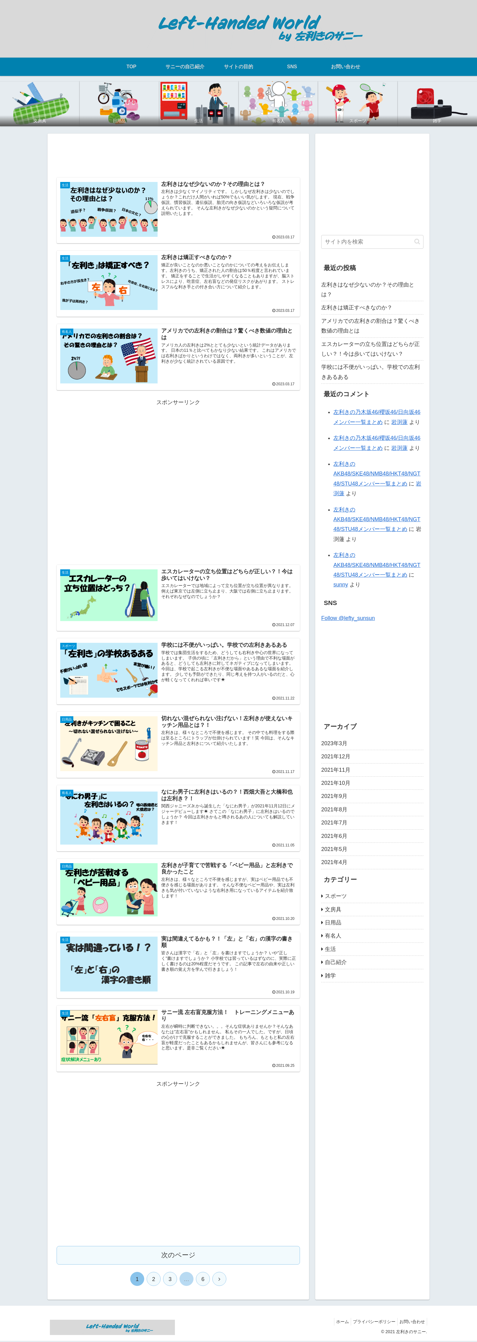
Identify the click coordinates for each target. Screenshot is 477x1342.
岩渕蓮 (399, 422)
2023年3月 (334, 743)
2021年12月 (335, 756)
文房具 (333, 909)
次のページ (178, 1256)
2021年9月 (334, 796)
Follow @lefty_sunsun (348, 618)
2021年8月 (334, 809)
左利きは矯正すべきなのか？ (356, 307)
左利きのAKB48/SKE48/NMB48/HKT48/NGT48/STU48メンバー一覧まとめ (376, 474)
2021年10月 (335, 783)
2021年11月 (335, 770)
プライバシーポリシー (370, 1323)
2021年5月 (334, 849)
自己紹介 (336, 962)
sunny (340, 585)
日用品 (333, 923)
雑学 (330, 976)
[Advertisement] (178, 153)
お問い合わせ (411, 1323)
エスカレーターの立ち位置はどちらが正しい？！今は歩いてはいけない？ (370, 349)
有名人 (333, 936)
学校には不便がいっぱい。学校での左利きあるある (370, 372)
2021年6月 (334, 836)
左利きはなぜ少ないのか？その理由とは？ (367, 289)
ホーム (336, 1323)
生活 (330, 949)
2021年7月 (334, 823)
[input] (372, 242)
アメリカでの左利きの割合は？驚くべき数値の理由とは (370, 326)
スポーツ (336, 896)
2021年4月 (334, 862)
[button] (417, 241)
